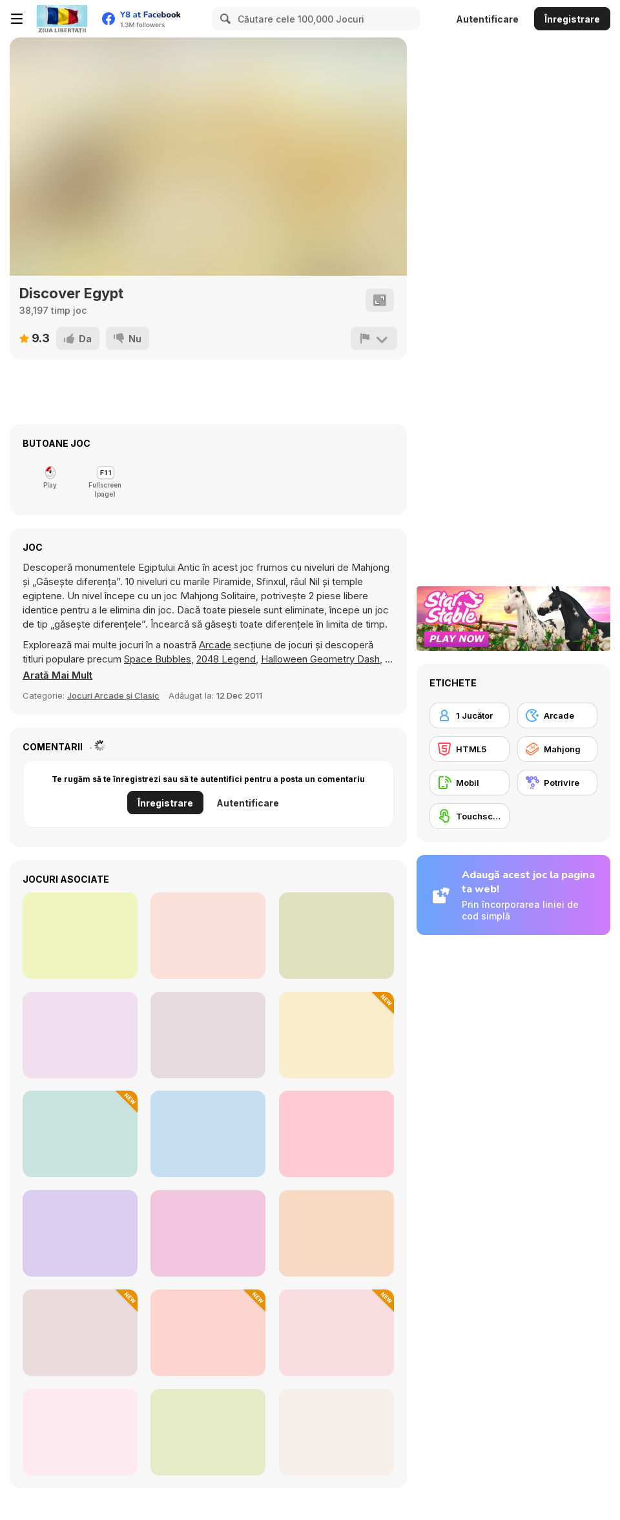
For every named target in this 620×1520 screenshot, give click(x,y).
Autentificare (487, 19)
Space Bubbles (157, 659)
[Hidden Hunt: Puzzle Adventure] (336, 1332)
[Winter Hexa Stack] (80, 1134)
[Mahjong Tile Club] (336, 1035)
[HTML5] (469, 749)
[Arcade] (557, 715)
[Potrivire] (557, 783)
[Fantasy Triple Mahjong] (336, 1432)
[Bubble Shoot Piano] (207, 1432)
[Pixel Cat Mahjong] (207, 1233)
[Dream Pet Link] (336, 935)
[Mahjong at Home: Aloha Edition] (80, 1233)
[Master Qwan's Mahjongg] (80, 935)
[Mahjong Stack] (207, 935)
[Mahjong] (557, 749)
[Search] (223, 18)
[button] (57, 675)
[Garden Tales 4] (336, 1233)
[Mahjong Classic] (80, 1035)
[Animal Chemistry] (80, 1332)
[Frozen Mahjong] (207, 1134)
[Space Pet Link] (336, 1134)
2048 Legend (226, 659)
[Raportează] (374, 338)
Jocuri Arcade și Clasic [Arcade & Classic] (113, 695)
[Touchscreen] (469, 816)
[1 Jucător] (469, 715)
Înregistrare (572, 19)
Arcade (215, 645)
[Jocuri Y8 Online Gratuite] (62, 19)
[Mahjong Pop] (80, 1432)
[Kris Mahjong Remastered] (207, 1035)
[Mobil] (469, 783)
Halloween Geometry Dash (320, 659)
